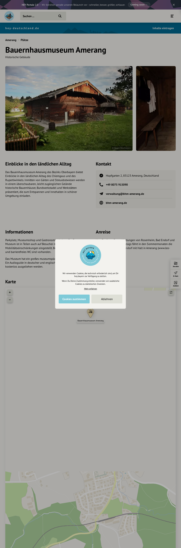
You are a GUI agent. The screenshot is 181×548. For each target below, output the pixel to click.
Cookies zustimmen (74, 299)
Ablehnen (107, 299)
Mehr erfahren (90, 288)
